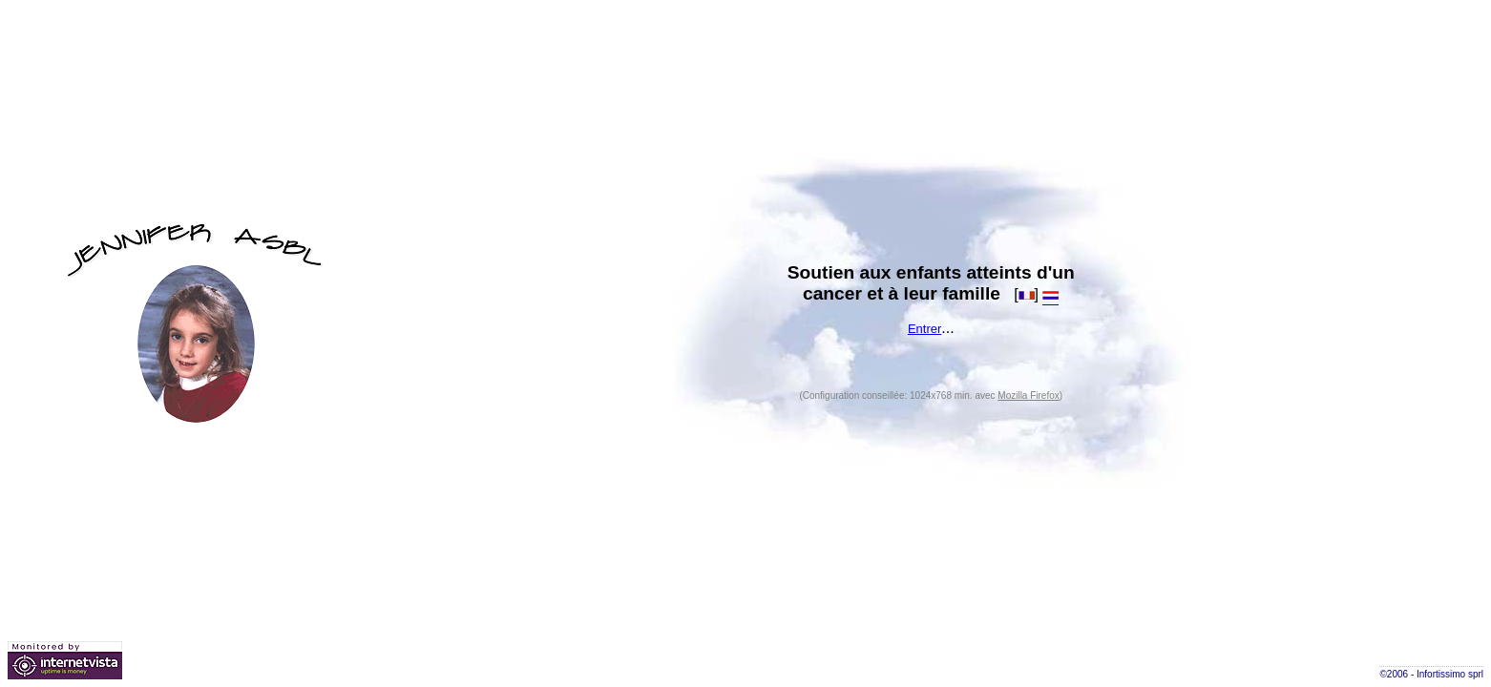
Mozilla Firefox (1028, 395)
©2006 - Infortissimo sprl (1431, 674)
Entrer (924, 329)
